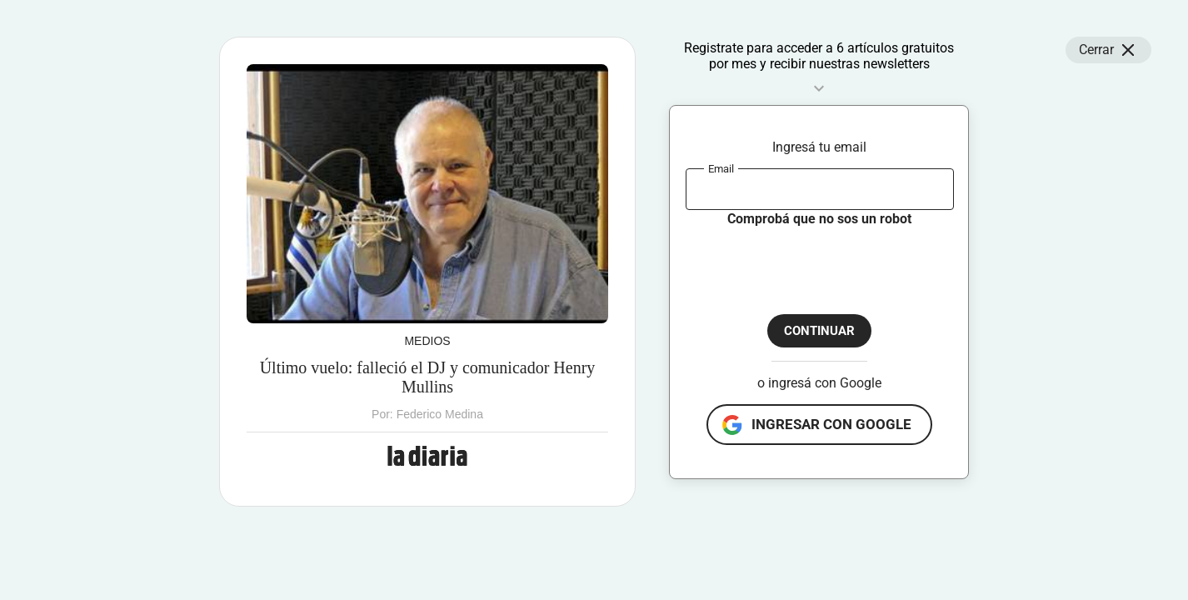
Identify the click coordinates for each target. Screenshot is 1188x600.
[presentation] (812, 260)
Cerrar (1108, 50)
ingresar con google (831, 424)
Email (721, 168)
